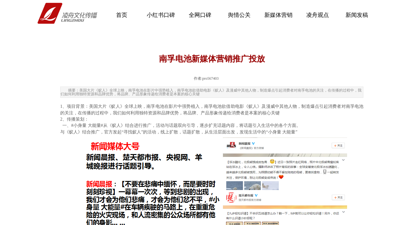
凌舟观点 (317, 15)
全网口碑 (200, 15)
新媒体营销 (278, 15)
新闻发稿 (357, 15)
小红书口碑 (161, 15)
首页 (121, 15)
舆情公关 (239, 15)
